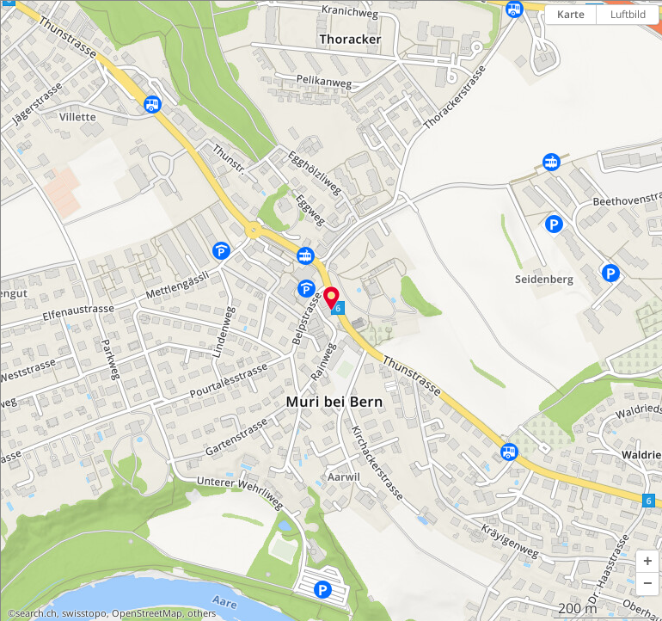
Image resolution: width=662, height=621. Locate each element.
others (201, 613)
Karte (571, 14)
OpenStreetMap (147, 613)
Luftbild (628, 14)
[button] (647, 561)
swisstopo (84, 613)
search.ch (36, 613)
